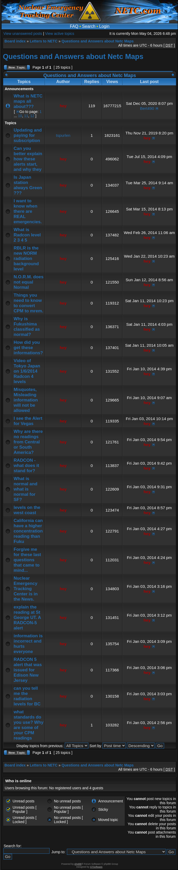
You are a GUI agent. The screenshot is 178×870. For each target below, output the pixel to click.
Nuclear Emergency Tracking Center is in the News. (25, 589)
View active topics (59, 33)
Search (88, 26)
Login (104, 26)
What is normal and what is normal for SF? (25, 489)
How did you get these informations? (28, 347)
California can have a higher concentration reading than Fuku (28, 531)
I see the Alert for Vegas (28, 421)
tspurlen (63, 135)
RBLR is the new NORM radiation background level (26, 258)
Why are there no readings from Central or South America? (28, 442)
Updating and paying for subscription (28, 135)
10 (20, 116)
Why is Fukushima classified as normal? (27, 326)
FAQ (74, 26)
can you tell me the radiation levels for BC (27, 696)
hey (63, 106)
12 (32, 116)
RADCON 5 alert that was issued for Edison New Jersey (28, 670)
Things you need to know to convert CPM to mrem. (28, 303)
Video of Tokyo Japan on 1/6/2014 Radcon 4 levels (27, 371)
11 (26, 116)
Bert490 (147, 108)
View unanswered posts (22, 33)
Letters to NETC (43, 41)
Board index (15, 41)
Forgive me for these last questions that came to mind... (27, 560)
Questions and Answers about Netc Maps (98, 41)
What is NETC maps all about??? (28, 101)
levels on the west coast (27, 510)
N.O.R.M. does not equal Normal (29, 282)
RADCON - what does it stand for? (26, 465)
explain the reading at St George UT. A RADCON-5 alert (27, 617)
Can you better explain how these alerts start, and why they (28, 159)
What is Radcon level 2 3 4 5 (27, 235)
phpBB (78, 864)
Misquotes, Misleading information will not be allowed (26, 400)
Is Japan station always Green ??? (28, 185)
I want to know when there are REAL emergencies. (28, 211)
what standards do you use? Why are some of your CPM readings (29, 725)
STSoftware (96, 867)
